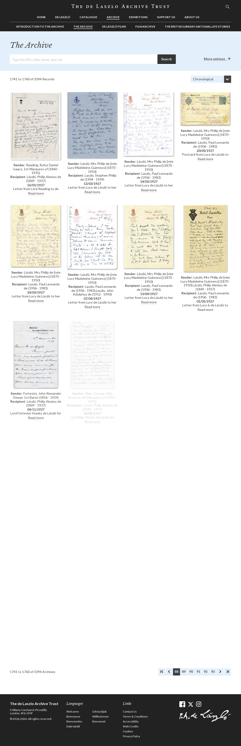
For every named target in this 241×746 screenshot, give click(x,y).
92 (206, 671)
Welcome (72, 711)
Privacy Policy (131, 736)
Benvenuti (98, 721)
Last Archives (227, 671)
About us (192, 17)
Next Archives (220, 671)
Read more (36, 193)
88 (176, 671)
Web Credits (131, 726)
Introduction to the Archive (40, 26)
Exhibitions (138, 17)
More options (214, 59)
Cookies (128, 731)
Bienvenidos (74, 721)
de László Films (114, 26)
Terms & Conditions (135, 716)
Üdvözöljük (99, 711)
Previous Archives (169, 671)
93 (213, 671)
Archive (113, 17)
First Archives (161, 671)
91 (198, 671)
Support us (166, 17)
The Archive (83, 26)
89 (184, 671)
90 (191, 671)
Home (41, 17)
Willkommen (100, 716)
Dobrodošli (73, 726)
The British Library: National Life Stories (197, 26)
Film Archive (145, 26)
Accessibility (131, 721)
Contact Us (130, 711)
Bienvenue (73, 716)
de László (62, 17)
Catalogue (88, 17)
